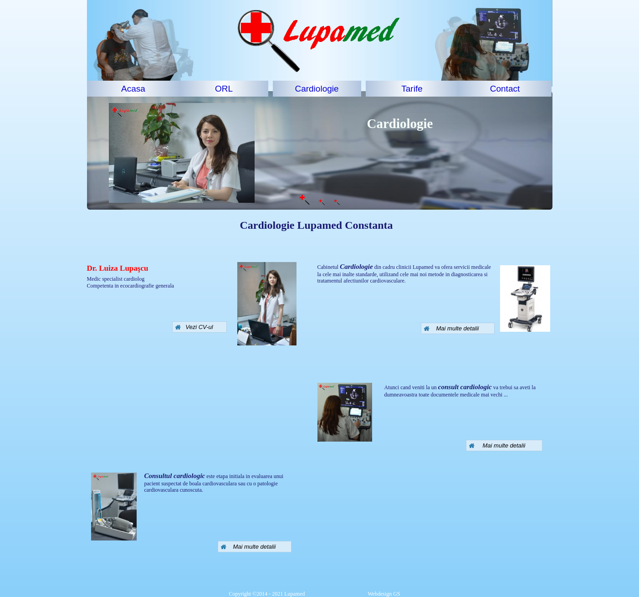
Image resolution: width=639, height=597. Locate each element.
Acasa (133, 88)
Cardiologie (316, 88)
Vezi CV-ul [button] (194, 327)
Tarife (411, 88)
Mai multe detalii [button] (451, 328)
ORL (224, 88)
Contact (505, 88)
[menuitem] (133, 89)
